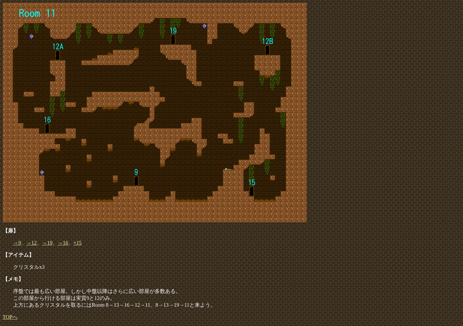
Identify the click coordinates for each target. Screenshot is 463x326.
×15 (77, 243)
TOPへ (10, 317)
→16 (63, 243)
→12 (31, 243)
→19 (47, 243)
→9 (17, 243)
